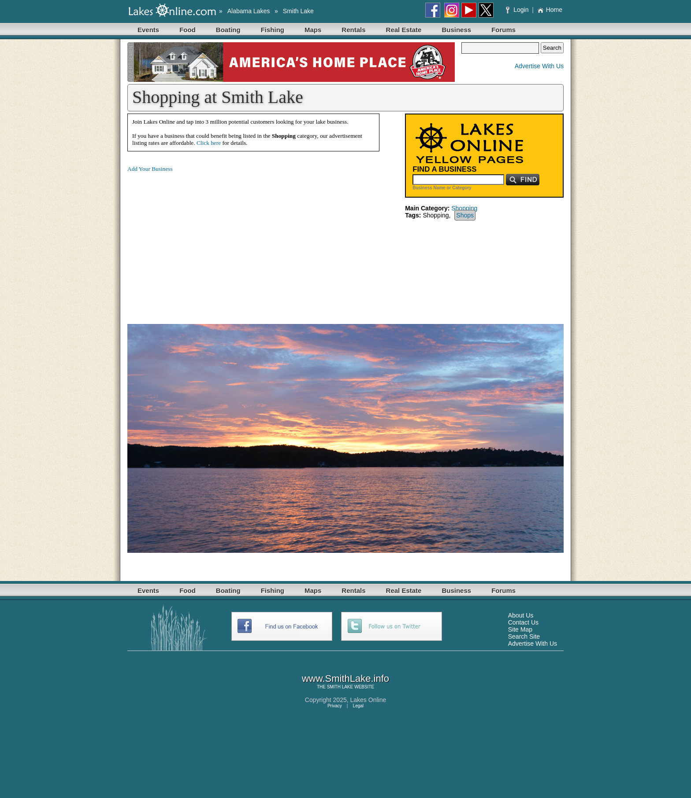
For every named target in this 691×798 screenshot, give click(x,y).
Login (518, 9)
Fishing (272, 29)
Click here (209, 143)
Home (549, 9)
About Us (521, 615)
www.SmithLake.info (345, 678)
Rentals (353, 29)
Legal (358, 705)
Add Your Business (150, 168)
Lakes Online (368, 699)
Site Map (520, 629)
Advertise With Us (539, 66)
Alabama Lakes (248, 11)
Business (456, 29)
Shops (465, 215)
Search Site (524, 636)
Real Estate (404, 29)
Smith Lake (298, 11)
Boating (228, 29)
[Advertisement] (201, 241)
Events (148, 29)
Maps (313, 29)
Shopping (464, 208)
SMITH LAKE (340, 686)
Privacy (334, 705)
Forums (503, 29)
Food (187, 29)
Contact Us (523, 622)
